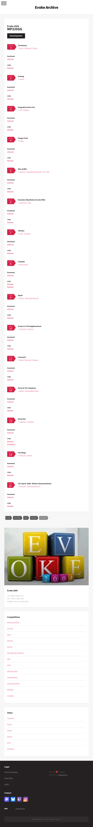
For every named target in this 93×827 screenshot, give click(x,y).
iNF (44, 172)
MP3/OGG (43, 518)
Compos (33, 518)
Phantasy (26, 110)
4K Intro (9, 647)
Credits (6, 784)
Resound (23, 486)
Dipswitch (23, 422)
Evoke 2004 (13, 26)
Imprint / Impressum (11, 772)
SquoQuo (30, 329)
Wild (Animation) (12, 671)
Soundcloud (11, 444)
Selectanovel (24, 264)
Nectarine (10, 287)
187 (21, 110)
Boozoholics (38, 172)
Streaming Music (16, 35)
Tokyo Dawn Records (31, 298)
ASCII (9, 665)
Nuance (29, 455)
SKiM (47, 172)
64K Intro (10, 641)
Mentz (22, 298)
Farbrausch (28, 48)
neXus (22, 141)
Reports (9, 736)
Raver (21, 360)
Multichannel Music (13, 622)
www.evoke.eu (20, 808)
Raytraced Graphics (13, 683)
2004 (25, 518)
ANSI (8, 659)
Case (21, 233)
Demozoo (10, 68)
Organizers (10, 749)
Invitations (10, 718)
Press (9, 743)
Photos (9, 730)
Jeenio (22, 79)
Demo (9, 634)
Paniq (21, 48)
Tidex (29, 203)
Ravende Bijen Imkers (32, 391)
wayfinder (23, 203)
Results (9, 724)
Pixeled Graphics (12, 677)
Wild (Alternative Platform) (15, 653)
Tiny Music (10, 696)
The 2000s (17, 518)
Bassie (22, 391)
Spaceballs (29, 172)
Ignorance (27, 233)
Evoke (8, 518)
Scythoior (23, 329)
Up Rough (30, 422)
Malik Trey (23, 455)
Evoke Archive (46, 7)
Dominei (22, 172)
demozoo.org (63, 775)
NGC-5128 (28, 360)
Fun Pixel (10, 628)
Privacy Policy (8, 778)
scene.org (10, 59)
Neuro (35, 48)
